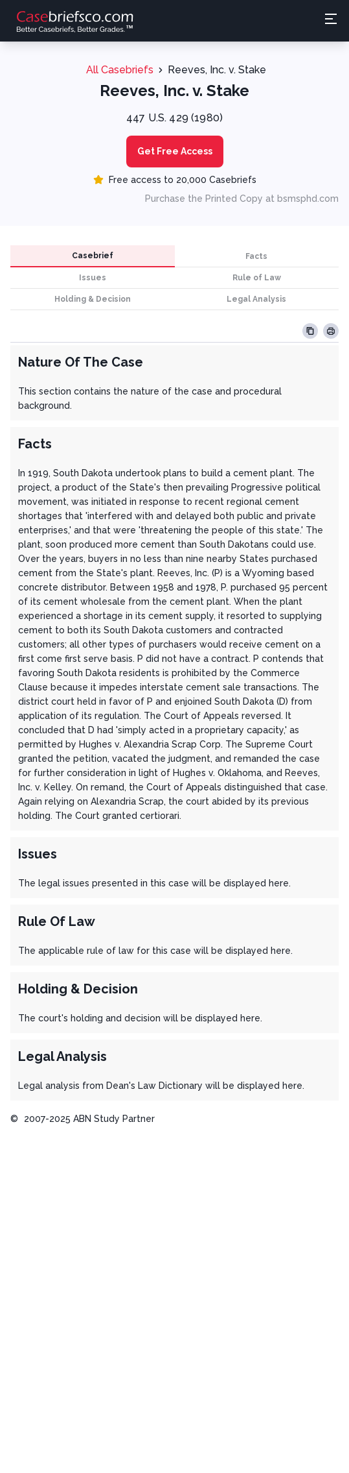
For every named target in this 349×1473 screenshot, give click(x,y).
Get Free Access (174, 151)
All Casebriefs (119, 70)
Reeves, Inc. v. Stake (217, 70)
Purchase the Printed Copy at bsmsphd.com (242, 198)
